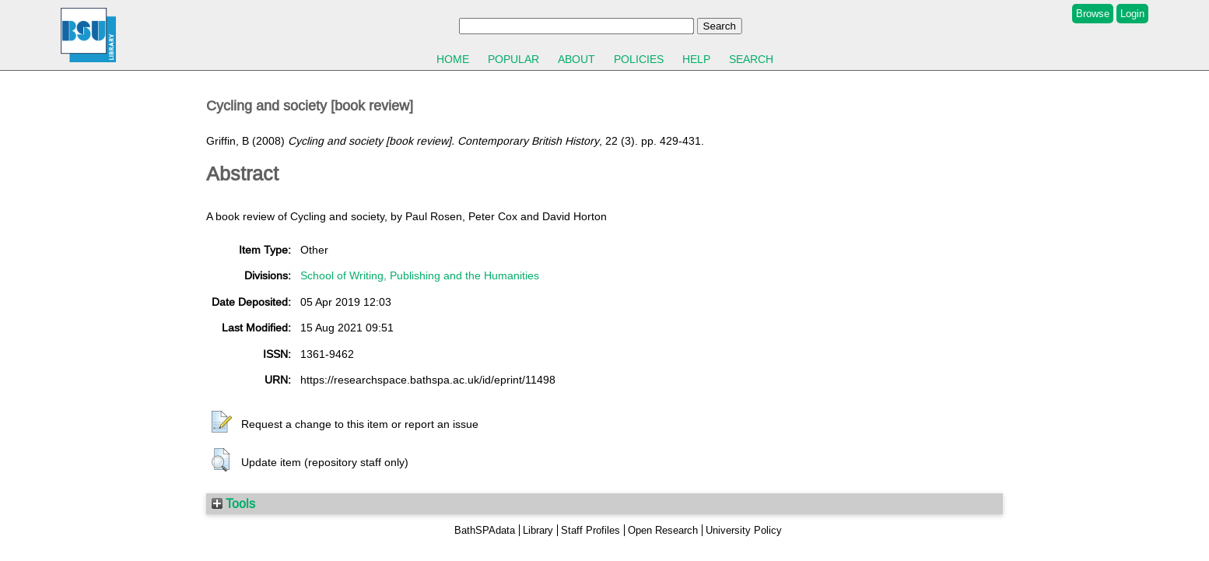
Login (1132, 13)
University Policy (744, 530)
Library (538, 530)
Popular (513, 59)
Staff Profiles (590, 530)
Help (696, 59)
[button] (222, 422)
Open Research (663, 530)
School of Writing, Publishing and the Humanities (419, 275)
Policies (639, 59)
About (576, 59)
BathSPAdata (484, 530)
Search (751, 59)
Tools (233, 503)
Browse (1092, 13)
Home (452, 59)
